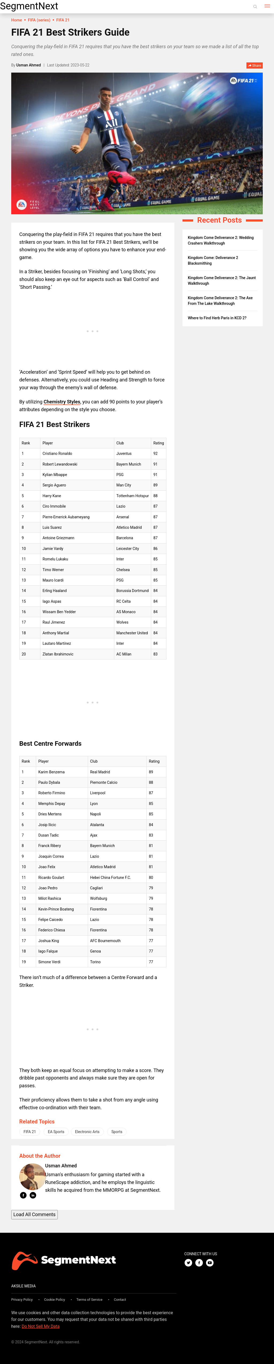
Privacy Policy (22, 1300)
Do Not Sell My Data (41, 1326)
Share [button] (254, 65)
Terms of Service (89, 1300)
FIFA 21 (30, 1132)
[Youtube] (211, 1263)
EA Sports (56, 1132)
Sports (116, 1132)
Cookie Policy (54, 1300)
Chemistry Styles (62, 401)
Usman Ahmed (28, 65)
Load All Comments (34, 1214)
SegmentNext (29, 6)
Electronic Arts (87, 1132)
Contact (120, 1300)
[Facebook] (200, 1263)
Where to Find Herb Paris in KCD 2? (217, 318)
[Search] (255, 6)
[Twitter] (189, 1263)
